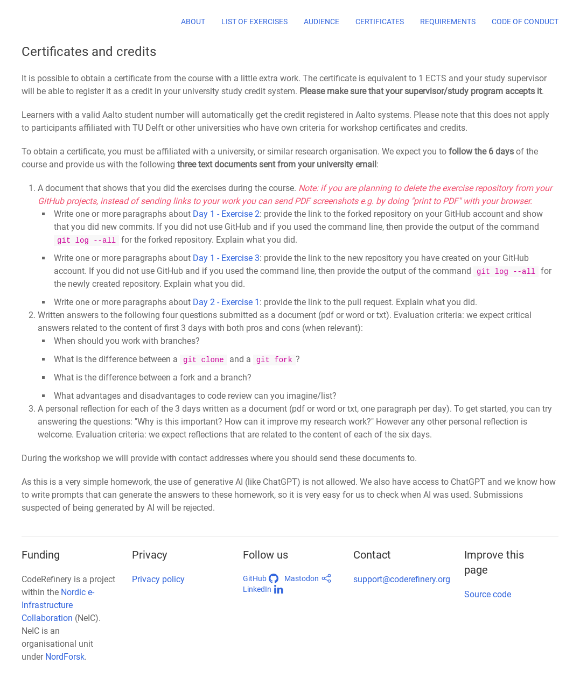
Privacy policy (158, 579)
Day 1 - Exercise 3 (226, 258)
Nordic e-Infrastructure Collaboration (58, 605)
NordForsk (65, 657)
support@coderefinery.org (401, 579)
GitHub (261, 578)
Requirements (448, 21)
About (193, 21)
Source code (487, 594)
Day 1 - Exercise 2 (226, 214)
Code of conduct (525, 21)
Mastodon (308, 578)
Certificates (379, 21)
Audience (321, 21)
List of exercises (254, 21)
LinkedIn (263, 589)
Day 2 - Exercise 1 (226, 302)
